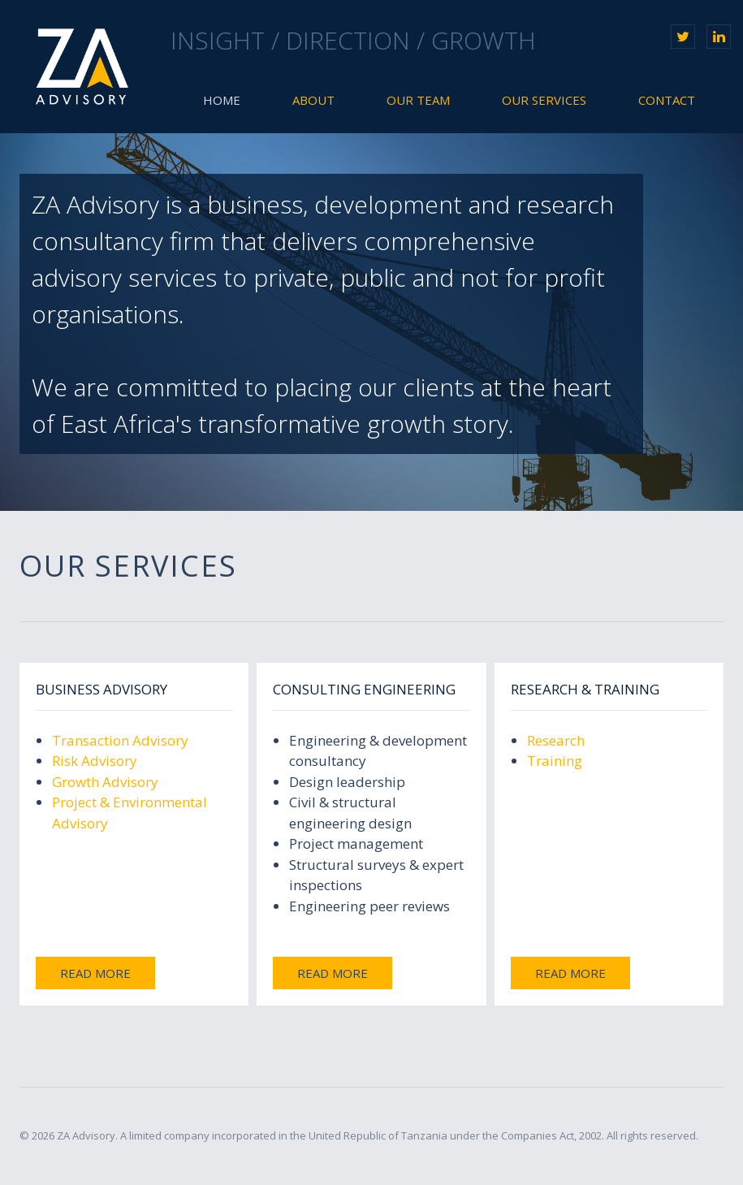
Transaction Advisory (120, 740)
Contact (666, 100)
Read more (95, 973)
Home (221, 100)
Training (554, 760)
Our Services (544, 100)
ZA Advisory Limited (82, 66)
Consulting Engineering (364, 689)
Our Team (418, 100)
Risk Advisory (94, 760)
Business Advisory (101, 689)
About (313, 100)
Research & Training (585, 689)
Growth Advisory (105, 781)
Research (556, 740)
